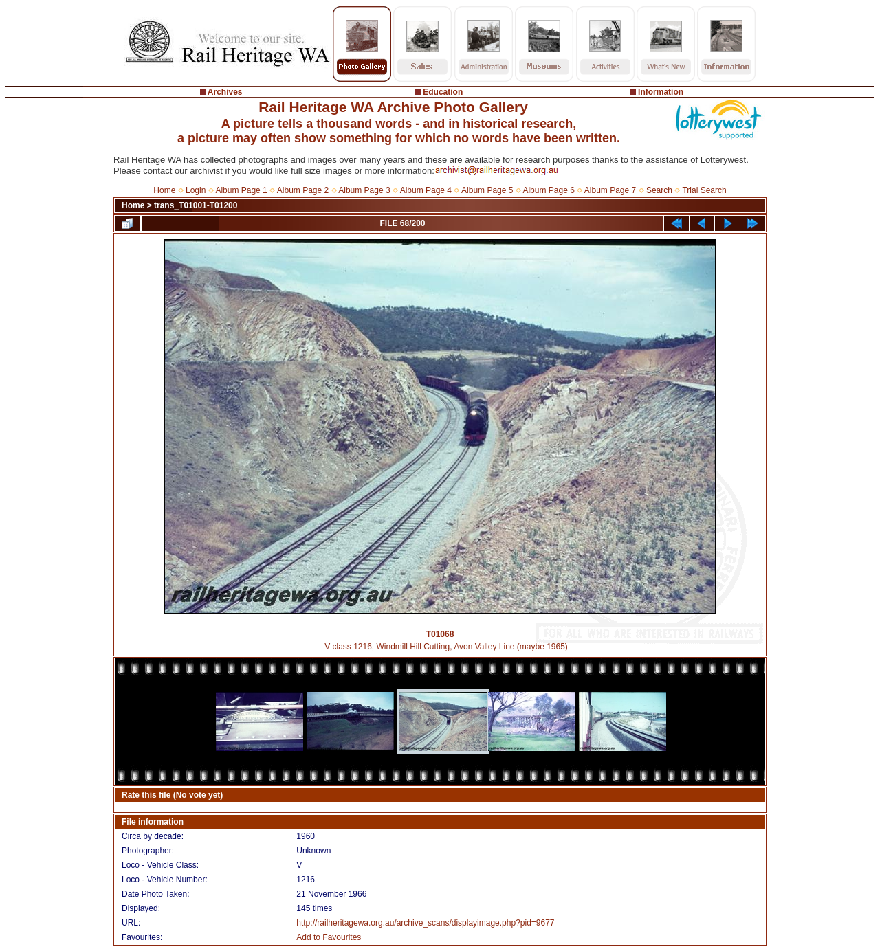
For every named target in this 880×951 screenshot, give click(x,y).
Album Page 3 (364, 190)
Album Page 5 (487, 190)
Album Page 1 (241, 190)
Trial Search (704, 190)
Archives (225, 92)
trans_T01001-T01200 (195, 205)
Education (443, 92)
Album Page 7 (610, 190)
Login (196, 190)
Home (164, 190)
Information (660, 92)
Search (659, 190)
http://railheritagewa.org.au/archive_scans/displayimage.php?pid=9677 (425, 923)
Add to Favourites (328, 937)
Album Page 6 (548, 190)
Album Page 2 (303, 190)
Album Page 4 (426, 190)
